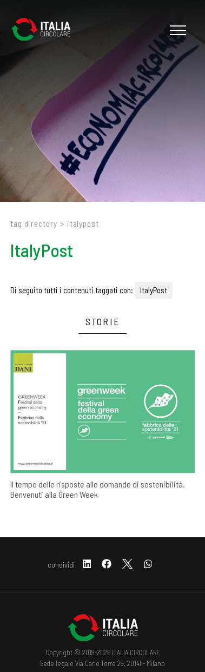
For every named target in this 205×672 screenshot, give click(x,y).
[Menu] (176, 30)
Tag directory (33, 223)
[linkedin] (87, 564)
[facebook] (106, 564)
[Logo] (46, 30)
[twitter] (127, 564)
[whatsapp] (148, 564)
